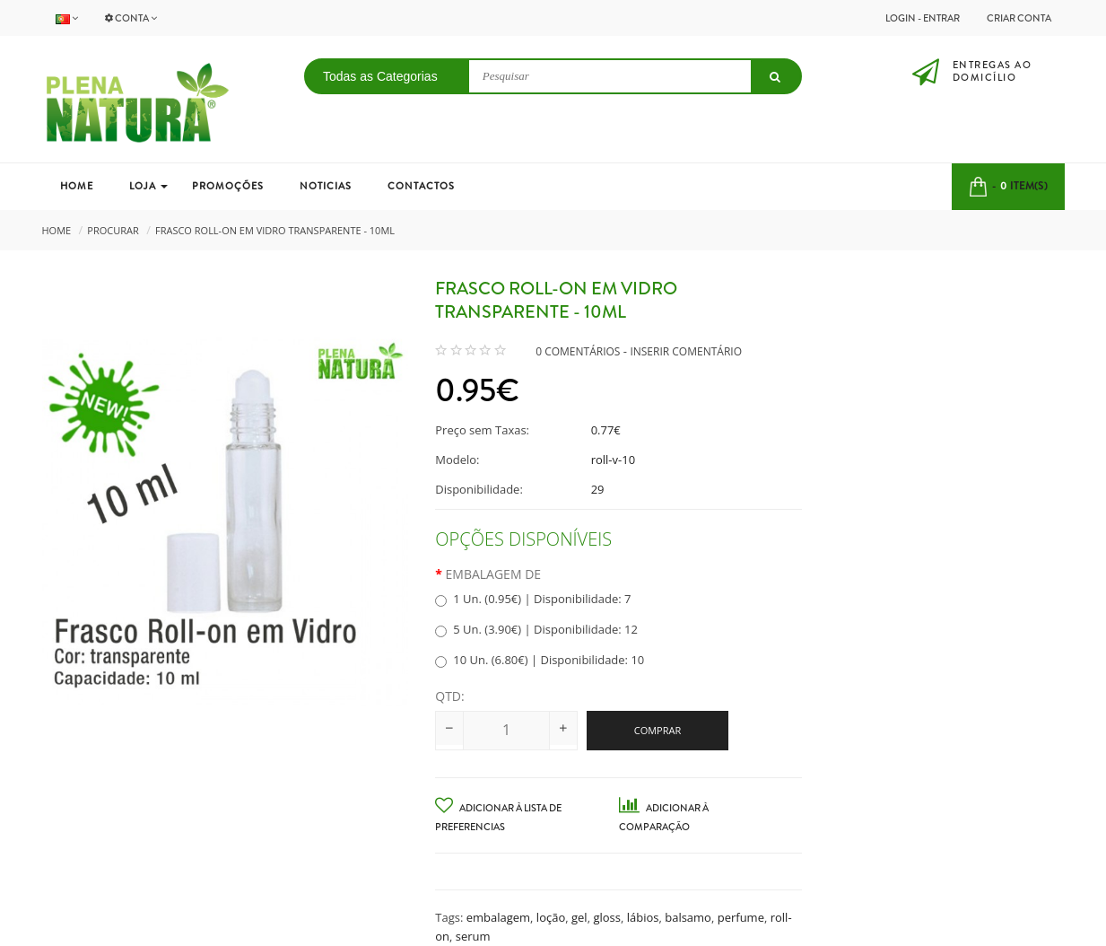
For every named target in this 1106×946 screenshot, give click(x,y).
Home (57, 230)
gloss (607, 917)
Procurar (112, 230)
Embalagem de (494, 573)
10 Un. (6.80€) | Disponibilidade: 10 (539, 660)
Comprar (658, 730)
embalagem (498, 917)
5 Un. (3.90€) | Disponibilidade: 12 (536, 629)
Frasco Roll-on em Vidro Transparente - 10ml (275, 230)
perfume (741, 917)
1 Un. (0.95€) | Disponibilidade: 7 (533, 599)
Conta (131, 18)
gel (579, 917)
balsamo (688, 917)
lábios (643, 917)
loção (550, 917)
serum (473, 936)
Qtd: (449, 696)
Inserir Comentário (686, 351)
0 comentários (578, 351)
